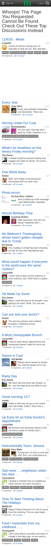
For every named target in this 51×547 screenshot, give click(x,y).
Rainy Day (9, 376)
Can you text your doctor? (20, 314)
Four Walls (16, 449)
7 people (19, 253)
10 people (20, 56)
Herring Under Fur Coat (19, 123)
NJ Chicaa (7, 245)
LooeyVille (7, 273)
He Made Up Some (16, 294)
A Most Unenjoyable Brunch (22, 335)
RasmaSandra (18, 127)
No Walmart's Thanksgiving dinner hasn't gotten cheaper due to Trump (22, 237)
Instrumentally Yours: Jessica (23, 446)
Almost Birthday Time (17, 213)
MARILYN (7, 506)
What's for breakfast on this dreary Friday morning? (21, 149)
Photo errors (11, 192)
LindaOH (6, 43)
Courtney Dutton (19, 217)
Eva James (7, 297)
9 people (19, 139)
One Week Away (14, 172)
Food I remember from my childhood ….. (21, 525)
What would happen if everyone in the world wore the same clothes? (25, 265)
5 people (19, 462)
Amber (5, 176)
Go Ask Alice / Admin (22, 196)
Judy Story (16, 106)
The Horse (7, 155)
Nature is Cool (12, 355)
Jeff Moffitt (16, 359)
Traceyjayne (8, 478)
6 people (19, 327)
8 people (19, 164)
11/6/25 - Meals (13, 39)
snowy (5, 400)
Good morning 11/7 (16, 396)
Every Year (10, 102)
